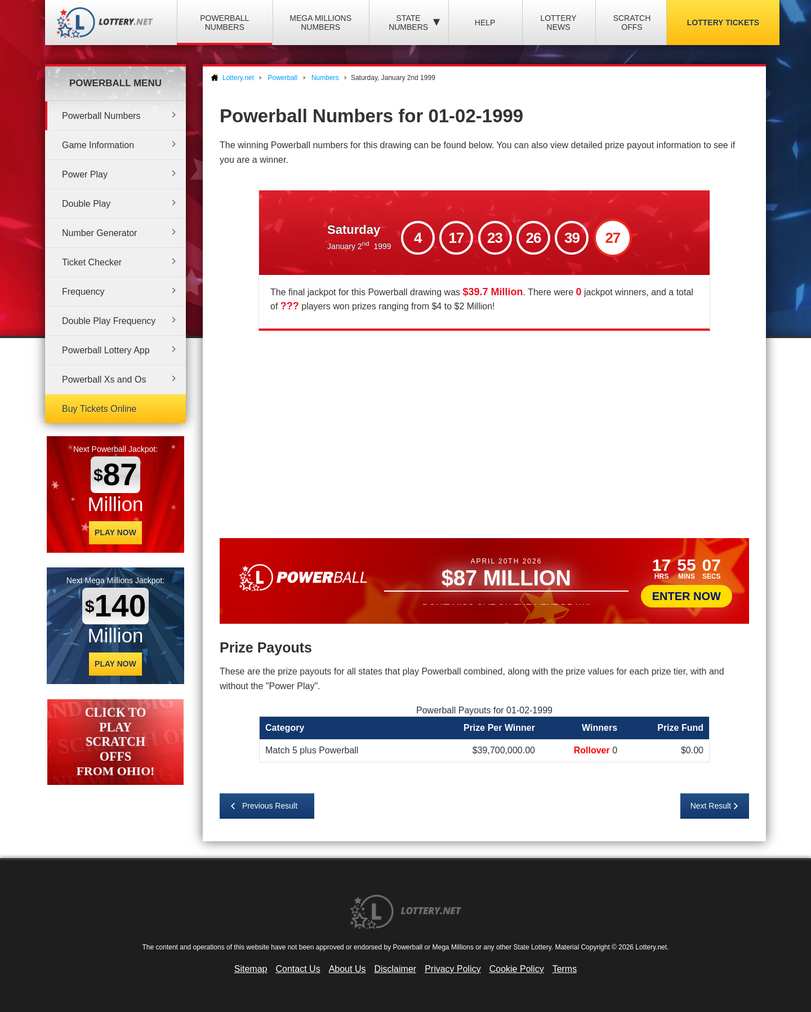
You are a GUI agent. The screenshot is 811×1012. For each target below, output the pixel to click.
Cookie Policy (516, 969)
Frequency (83, 291)
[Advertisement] (484, 432)
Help (485, 22)
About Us (347, 969)
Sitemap (251, 969)
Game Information (98, 145)
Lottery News (558, 23)
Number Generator (99, 233)
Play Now (115, 532)
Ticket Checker (92, 262)
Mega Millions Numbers (320, 23)
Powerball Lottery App (106, 350)
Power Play (85, 174)
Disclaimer (395, 969)
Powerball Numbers (224, 23)
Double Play (86, 203)
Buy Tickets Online (99, 409)
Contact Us (298, 969)
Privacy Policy (453, 969)
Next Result (710, 805)
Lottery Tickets (723, 22)
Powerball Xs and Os (104, 379)
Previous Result (269, 805)
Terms (564, 969)
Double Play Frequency (108, 321)
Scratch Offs (632, 23)
